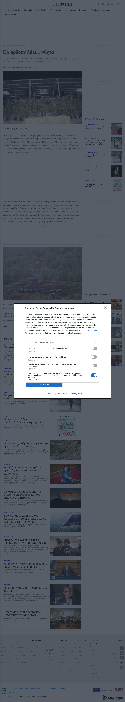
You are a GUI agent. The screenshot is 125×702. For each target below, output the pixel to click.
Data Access (62, 394)
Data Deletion (48, 394)
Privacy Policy (76, 394)
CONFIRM (44, 385)
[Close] (106, 308)
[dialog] (62, 351)
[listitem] (62, 342)
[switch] (94, 348)
